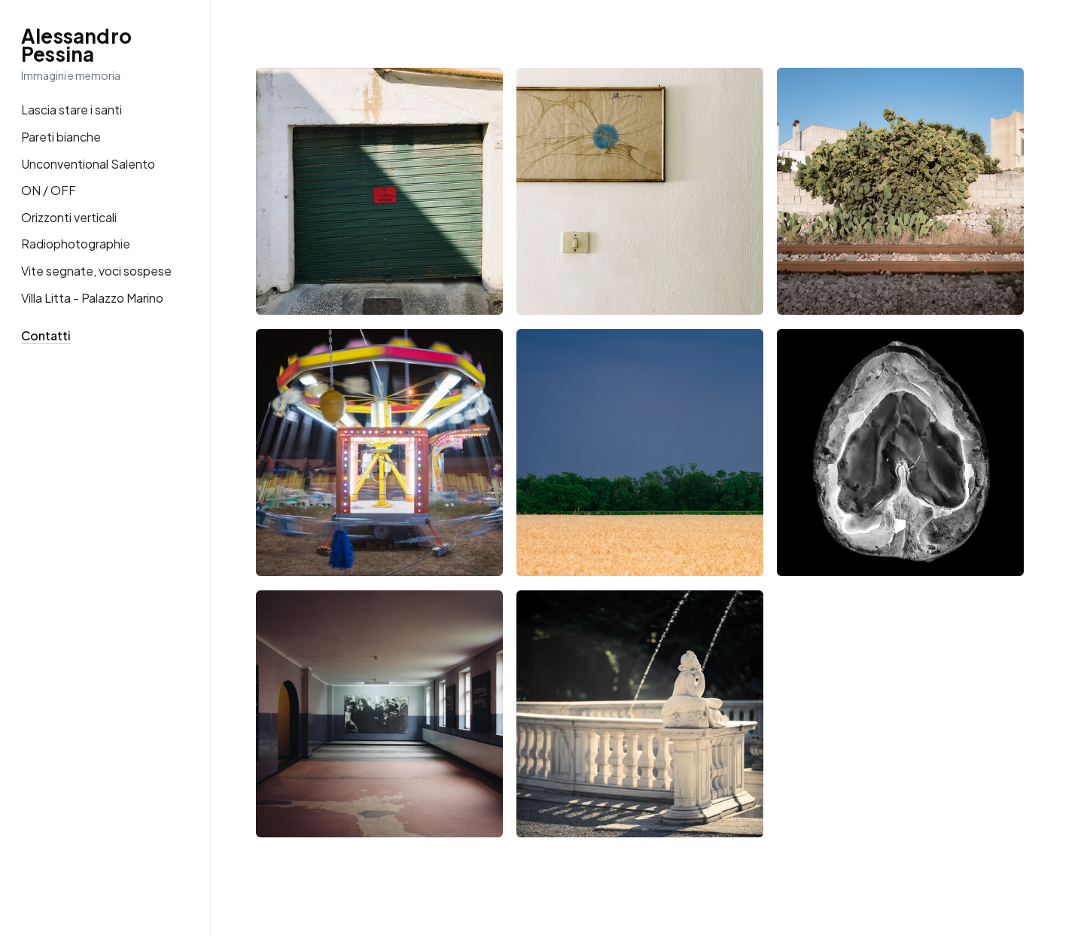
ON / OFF (48, 190)
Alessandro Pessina (76, 45)
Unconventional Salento (88, 164)
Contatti (46, 335)
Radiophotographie (75, 244)
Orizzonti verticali (69, 217)
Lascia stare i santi (71, 109)
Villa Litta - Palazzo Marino (92, 298)
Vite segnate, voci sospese (96, 271)
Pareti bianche (61, 137)
